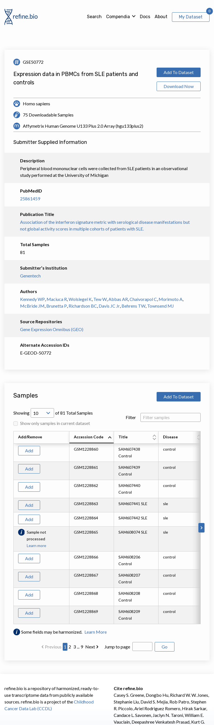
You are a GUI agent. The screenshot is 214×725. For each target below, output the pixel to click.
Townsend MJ (160, 305)
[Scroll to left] (12, 528)
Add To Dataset (179, 72)
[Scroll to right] (201, 528)
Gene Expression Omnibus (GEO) (51, 329)
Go (164, 646)
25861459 (30, 198)
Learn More (95, 631)
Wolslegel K (80, 299)
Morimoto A (171, 299)
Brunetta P (56, 305)
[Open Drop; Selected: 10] (42, 413)
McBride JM (32, 305)
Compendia (118, 16)
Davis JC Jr (109, 305)
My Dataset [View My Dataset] (191, 17)
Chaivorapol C (143, 299)
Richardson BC (83, 305)
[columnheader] (91, 437)
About (161, 16)
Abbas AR (118, 299)
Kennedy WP (32, 299)
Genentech (30, 275)
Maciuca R (57, 299)
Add (29, 450)
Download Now (179, 86)
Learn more (36, 545)
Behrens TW (133, 305)
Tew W (100, 299)
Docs (145, 16)
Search (94, 16)
